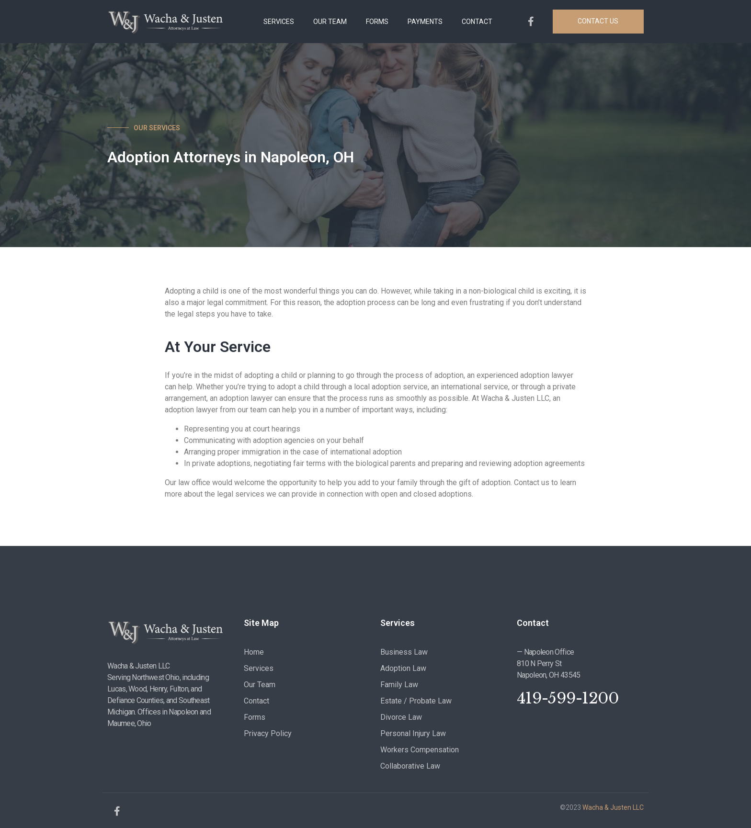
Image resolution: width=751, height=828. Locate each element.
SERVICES (278, 21)
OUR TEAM (330, 21)
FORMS (377, 21)
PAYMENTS (425, 21)
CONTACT (477, 21)
